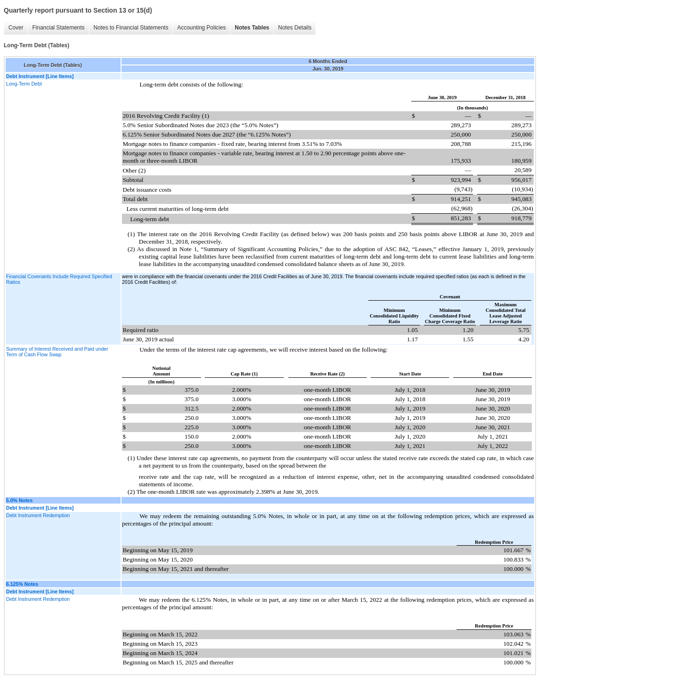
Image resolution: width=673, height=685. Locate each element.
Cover (15, 27)
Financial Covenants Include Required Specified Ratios (59, 279)
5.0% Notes (19, 500)
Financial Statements (58, 27)
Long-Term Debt (24, 84)
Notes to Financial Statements (130, 27)
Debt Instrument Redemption (38, 515)
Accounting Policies (201, 27)
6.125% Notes (22, 584)
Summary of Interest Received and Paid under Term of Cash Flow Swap (57, 351)
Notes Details (294, 27)
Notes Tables (252, 27)
